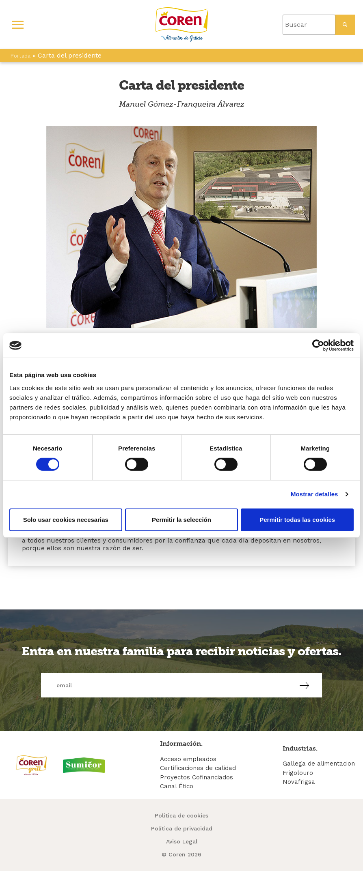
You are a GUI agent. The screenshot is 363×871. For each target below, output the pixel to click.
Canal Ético (176, 786)
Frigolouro (298, 773)
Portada (20, 56)
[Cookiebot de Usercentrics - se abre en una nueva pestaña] (318, 345)
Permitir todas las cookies (297, 519)
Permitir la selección (181, 519)
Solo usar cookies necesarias (65, 519)
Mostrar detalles (314, 494)
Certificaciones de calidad (198, 768)
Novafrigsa (299, 781)
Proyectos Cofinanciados (196, 777)
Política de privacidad (181, 828)
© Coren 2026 (181, 854)
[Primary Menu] (18, 24)
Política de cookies (181, 815)
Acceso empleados (188, 759)
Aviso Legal (181, 841)
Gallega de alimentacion (319, 763)
